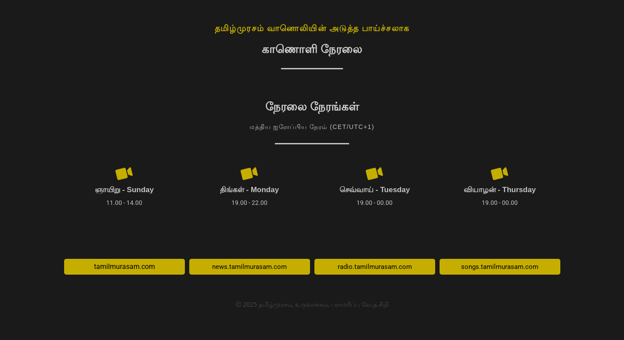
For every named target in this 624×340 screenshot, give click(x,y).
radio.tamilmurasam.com (374, 268)
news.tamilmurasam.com (249, 268)
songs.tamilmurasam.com (500, 268)
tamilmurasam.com (124, 268)
